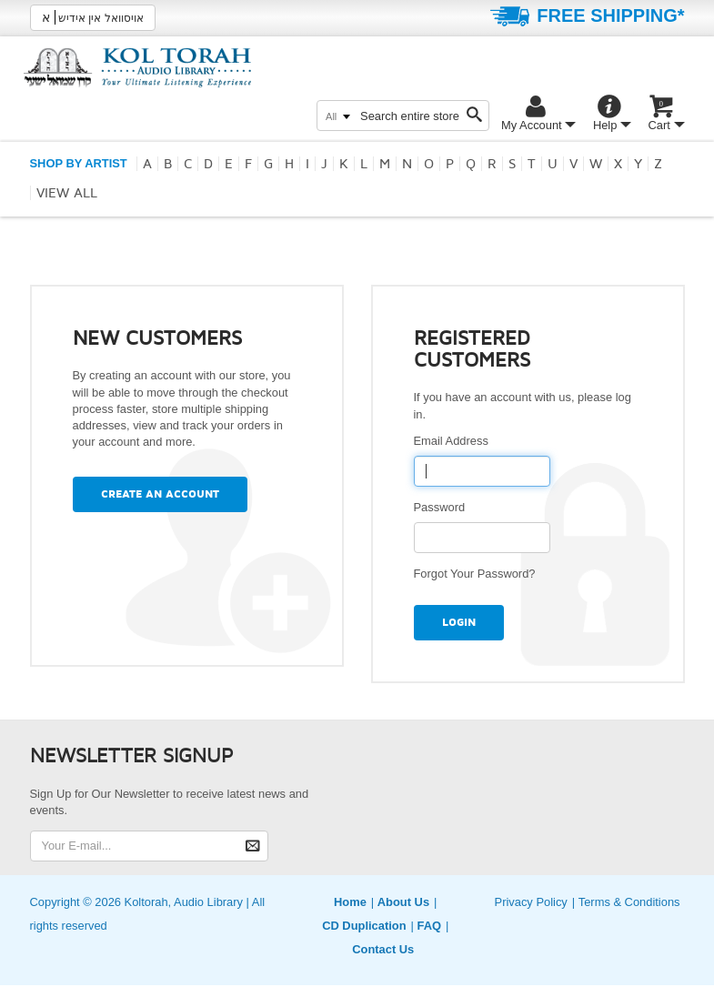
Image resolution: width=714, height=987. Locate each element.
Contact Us (383, 949)
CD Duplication (364, 925)
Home (350, 902)
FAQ (429, 925)
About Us (403, 902)
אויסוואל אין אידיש (93, 17)
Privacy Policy (531, 902)
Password (443, 507)
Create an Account (160, 494)
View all (66, 193)
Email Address (455, 441)
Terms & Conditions (629, 902)
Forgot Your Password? (475, 573)
